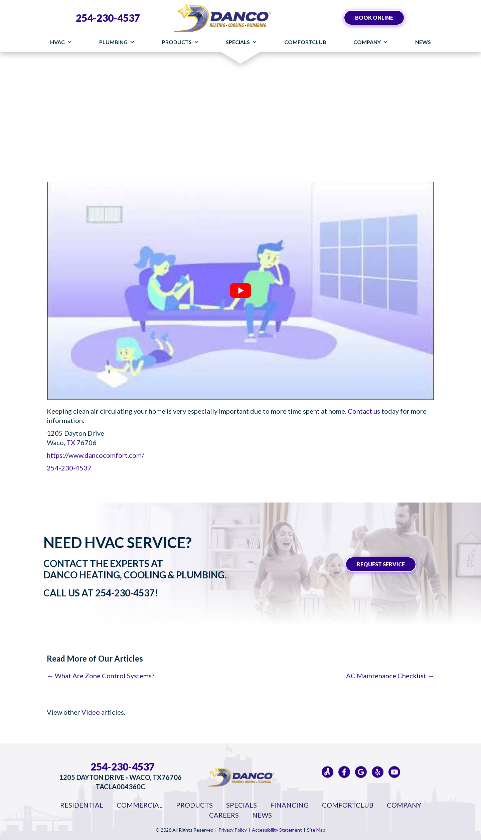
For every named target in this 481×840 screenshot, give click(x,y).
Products (180, 42)
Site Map (316, 830)
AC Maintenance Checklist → (390, 676)
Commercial (140, 805)
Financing (289, 805)
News (423, 42)
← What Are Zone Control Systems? (100, 676)
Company (370, 42)
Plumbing (117, 42)
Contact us (364, 411)
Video (91, 712)
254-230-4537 (108, 18)
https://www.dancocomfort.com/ (95, 455)
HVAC (61, 42)
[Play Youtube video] (240, 291)
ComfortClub (305, 42)
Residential (81, 805)
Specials (241, 42)
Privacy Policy (232, 830)
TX (71, 442)
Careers (224, 815)
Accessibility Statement (277, 830)
